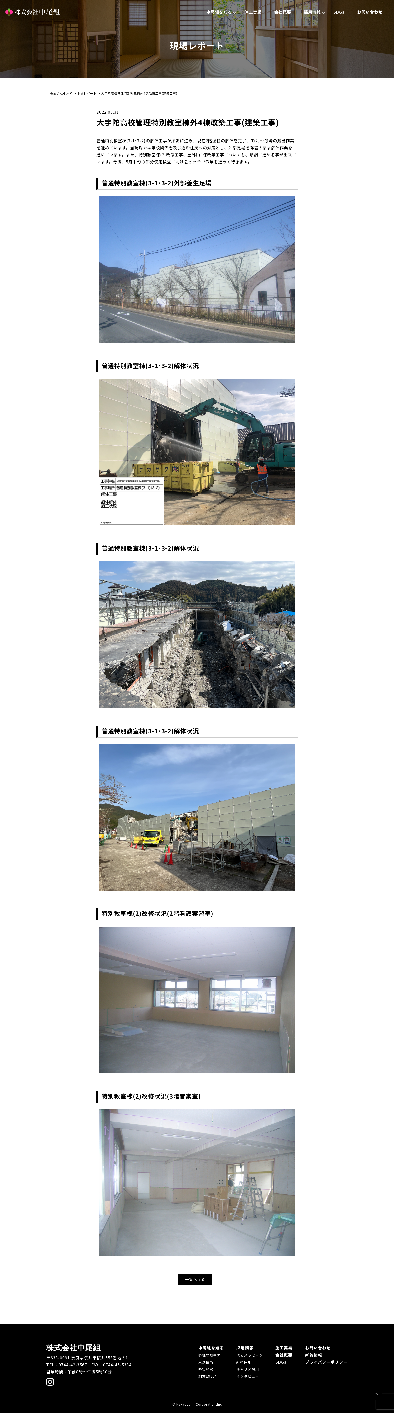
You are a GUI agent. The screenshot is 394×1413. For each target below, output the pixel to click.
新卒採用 (244, 1361)
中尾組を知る (219, 12)
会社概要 (282, 12)
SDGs (338, 12)
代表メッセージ (249, 1354)
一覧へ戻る (196, 1279)
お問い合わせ (370, 12)
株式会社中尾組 (32, 12)
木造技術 (205, 1361)
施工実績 (253, 12)
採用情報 (312, 12)
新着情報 (313, 1355)
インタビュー (247, 1375)
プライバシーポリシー (326, 1362)
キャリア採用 (247, 1368)
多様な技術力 (209, 1354)
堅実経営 (205, 1368)
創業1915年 (208, 1375)
